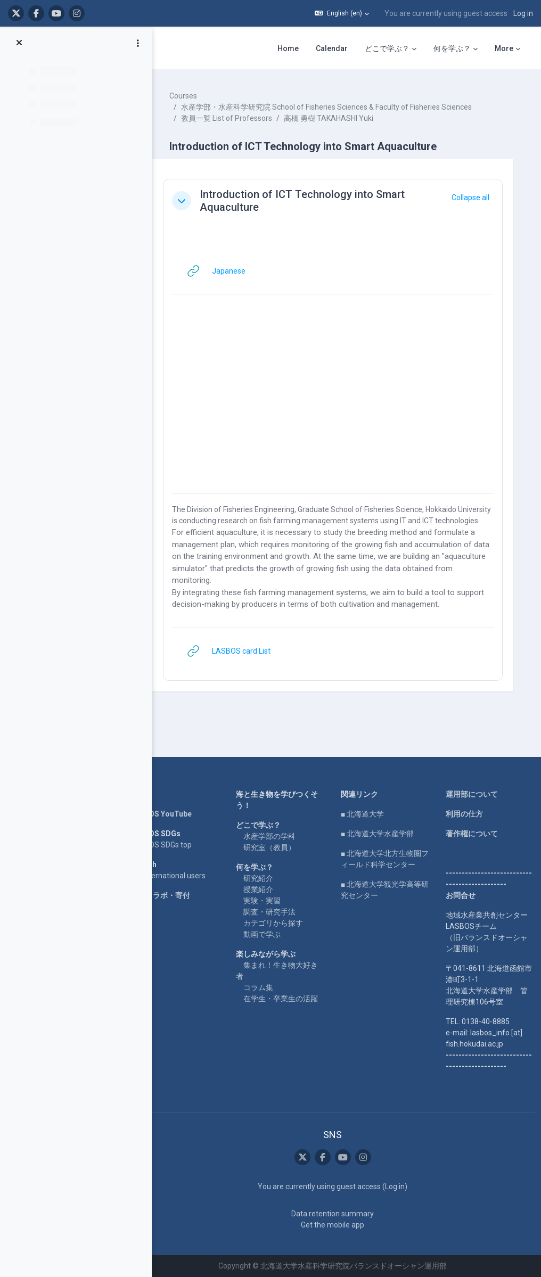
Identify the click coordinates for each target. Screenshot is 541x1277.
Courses (195, 96)
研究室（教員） (278, 847)
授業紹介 (267, 889)
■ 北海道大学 (367, 814)
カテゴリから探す (282, 923)
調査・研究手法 (278, 912)
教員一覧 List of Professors (238, 118)
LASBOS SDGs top (173, 845)
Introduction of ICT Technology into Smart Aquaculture (314, 200)
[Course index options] (137, 43)
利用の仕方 (466, 814)
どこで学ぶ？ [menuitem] (387, 48)
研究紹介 (267, 878)
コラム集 (267, 987)
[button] (342, 13)
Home (153, 794)
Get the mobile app (338, 1225)
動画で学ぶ (270, 934)
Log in (523, 13)
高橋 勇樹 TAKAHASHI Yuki (341, 118)
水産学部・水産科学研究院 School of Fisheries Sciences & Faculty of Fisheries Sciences (338, 107)
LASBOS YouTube (173, 814)
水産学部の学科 (278, 836)
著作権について (473, 833)
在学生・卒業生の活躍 (289, 998)
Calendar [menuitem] (332, 48)
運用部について (473, 794)
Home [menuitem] (288, 48)
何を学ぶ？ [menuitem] (452, 48)
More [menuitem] (504, 48)
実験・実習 (270, 900)
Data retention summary (338, 1213)
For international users (180, 875)
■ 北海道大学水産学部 (382, 833)
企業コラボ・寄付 (172, 895)
